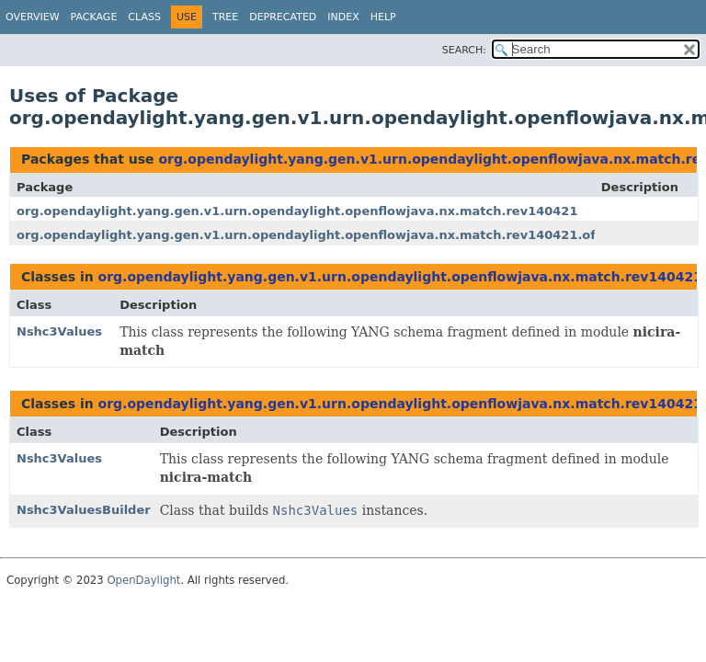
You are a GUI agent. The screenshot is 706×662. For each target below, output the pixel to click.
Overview (33, 17)
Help (383, 17)
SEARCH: (464, 50)
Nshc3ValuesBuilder (84, 510)
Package (94, 17)
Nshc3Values (59, 331)
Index (343, 17)
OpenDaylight (143, 580)
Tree (225, 17)
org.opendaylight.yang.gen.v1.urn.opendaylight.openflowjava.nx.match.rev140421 (297, 211)
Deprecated (282, 17)
